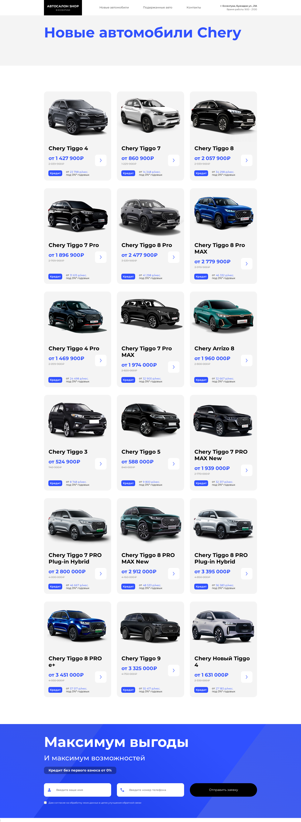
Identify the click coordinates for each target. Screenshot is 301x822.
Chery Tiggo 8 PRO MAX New (148, 558)
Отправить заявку (223, 790)
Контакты (194, 7)
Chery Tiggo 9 (141, 658)
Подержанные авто (157, 7)
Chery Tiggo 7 (141, 148)
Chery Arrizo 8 (214, 348)
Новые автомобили (114, 7)
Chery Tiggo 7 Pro (74, 245)
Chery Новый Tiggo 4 (222, 661)
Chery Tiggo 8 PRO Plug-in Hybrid (221, 558)
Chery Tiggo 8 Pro (147, 245)
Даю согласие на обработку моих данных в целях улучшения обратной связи (95, 802)
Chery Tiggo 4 (68, 148)
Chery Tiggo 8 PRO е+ (75, 661)
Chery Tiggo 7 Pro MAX (147, 351)
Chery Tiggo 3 (68, 451)
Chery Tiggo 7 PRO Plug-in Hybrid (75, 558)
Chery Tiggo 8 (214, 148)
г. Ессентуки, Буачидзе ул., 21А (238, 5)
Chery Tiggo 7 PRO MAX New (221, 455)
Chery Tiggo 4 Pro (74, 348)
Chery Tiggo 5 (141, 451)
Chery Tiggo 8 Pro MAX (219, 248)
